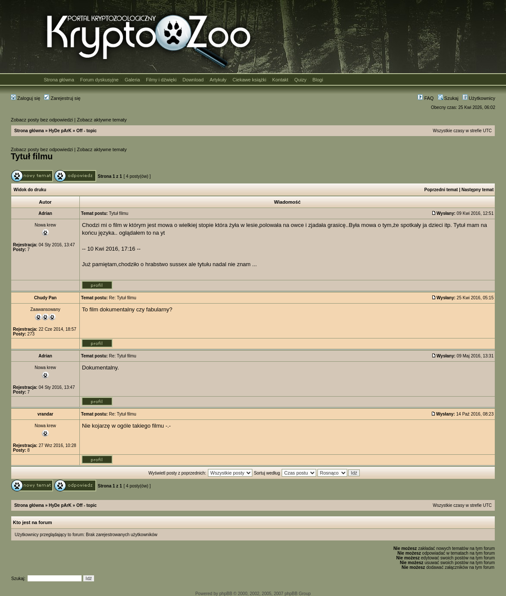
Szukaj (448, 98)
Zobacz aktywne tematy (102, 119)
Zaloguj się (25, 98)
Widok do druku (30, 189)
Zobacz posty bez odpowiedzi (42, 119)
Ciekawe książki (249, 79)
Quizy (300, 79)
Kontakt (280, 79)
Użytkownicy (478, 98)
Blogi (317, 79)
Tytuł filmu (32, 156)
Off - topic (86, 130)
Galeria (132, 79)
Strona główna (59, 79)
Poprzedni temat (441, 189)
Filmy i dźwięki (161, 79)
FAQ (426, 98)
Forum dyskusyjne (99, 79)
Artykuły (218, 79)
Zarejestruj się (62, 98)
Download (193, 79)
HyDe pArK (60, 130)
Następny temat (477, 189)
